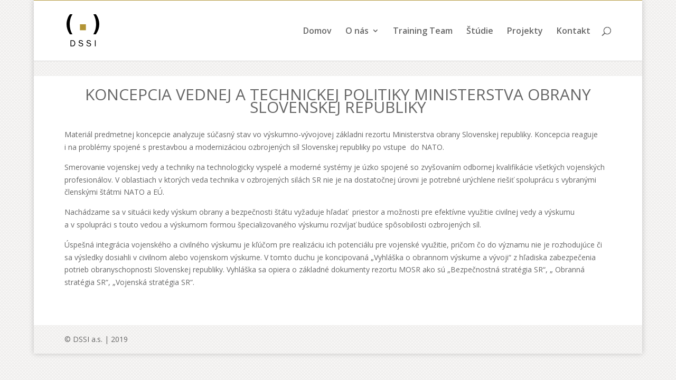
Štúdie (479, 47)
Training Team (423, 47)
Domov (317, 47)
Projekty (525, 47)
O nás (357, 47)
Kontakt (573, 47)
